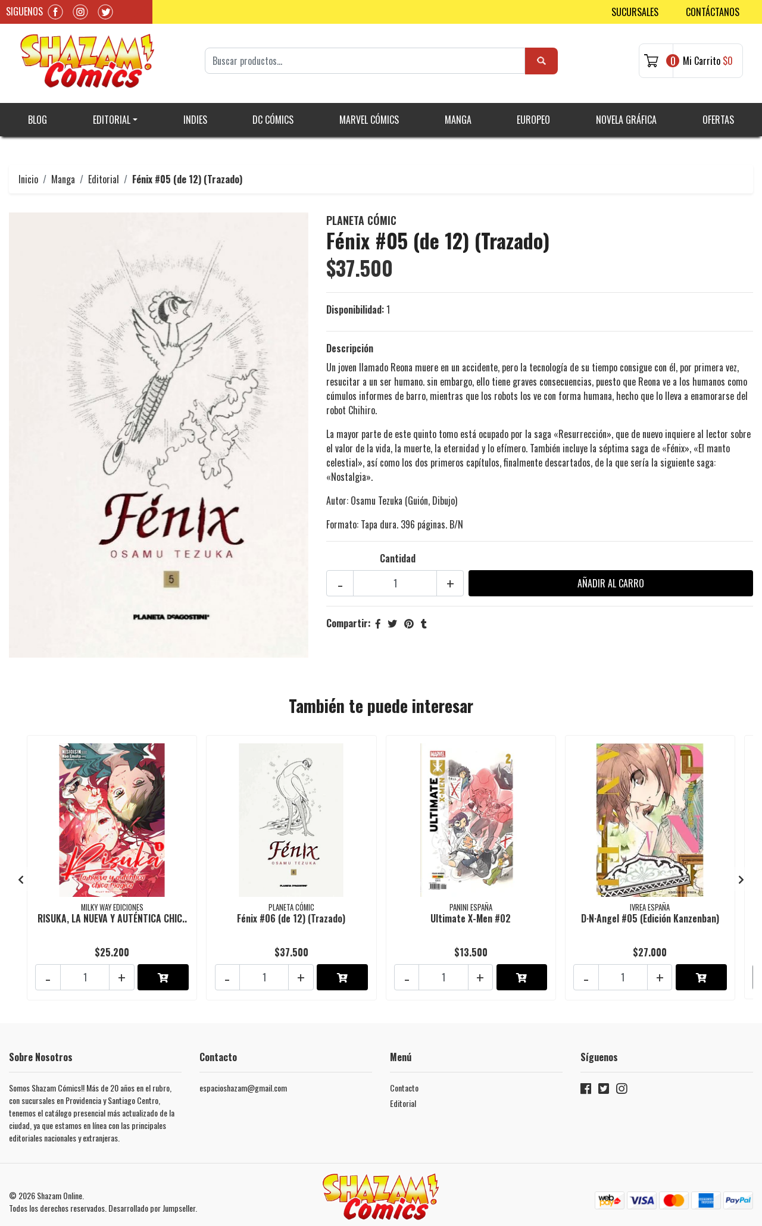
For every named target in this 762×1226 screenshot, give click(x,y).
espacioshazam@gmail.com (243, 1073)
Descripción (349, 342)
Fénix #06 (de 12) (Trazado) (291, 910)
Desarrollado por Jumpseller (151, 1193)
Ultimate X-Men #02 (470, 910)
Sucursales (634, 12)
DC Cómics (272, 113)
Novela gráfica (626, 113)
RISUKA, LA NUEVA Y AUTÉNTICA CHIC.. (112, 910)
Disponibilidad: (355, 303)
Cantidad (398, 552)
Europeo (533, 113)
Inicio (28, 172)
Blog (37, 113)
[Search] (365, 58)
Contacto (404, 1073)
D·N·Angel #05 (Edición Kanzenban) (650, 910)
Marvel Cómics (369, 113)
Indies (195, 113)
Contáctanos (712, 12)
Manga (458, 113)
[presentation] (21, 869)
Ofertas (718, 113)
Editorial (111, 113)
